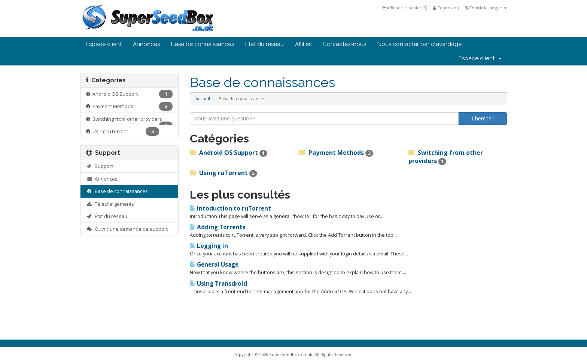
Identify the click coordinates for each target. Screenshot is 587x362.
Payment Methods (129, 106)
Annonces (146, 44)
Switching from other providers (129, 121)
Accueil (202, 98)
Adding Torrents (217, 227)
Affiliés (303, 44)
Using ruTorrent (122, 131)
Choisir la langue (486, 7)
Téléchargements (110, 203)
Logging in (209, 246)
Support (99, 166)
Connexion (446, 7)
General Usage (214, 265)
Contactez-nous (344, 44)
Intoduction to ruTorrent (230, 208)
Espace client (104, 44)
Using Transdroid (218, 284)
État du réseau (264, 44)
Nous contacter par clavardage (419, 44)
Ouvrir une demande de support (127, 229)
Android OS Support (129, 94)
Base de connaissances (202, 44)
